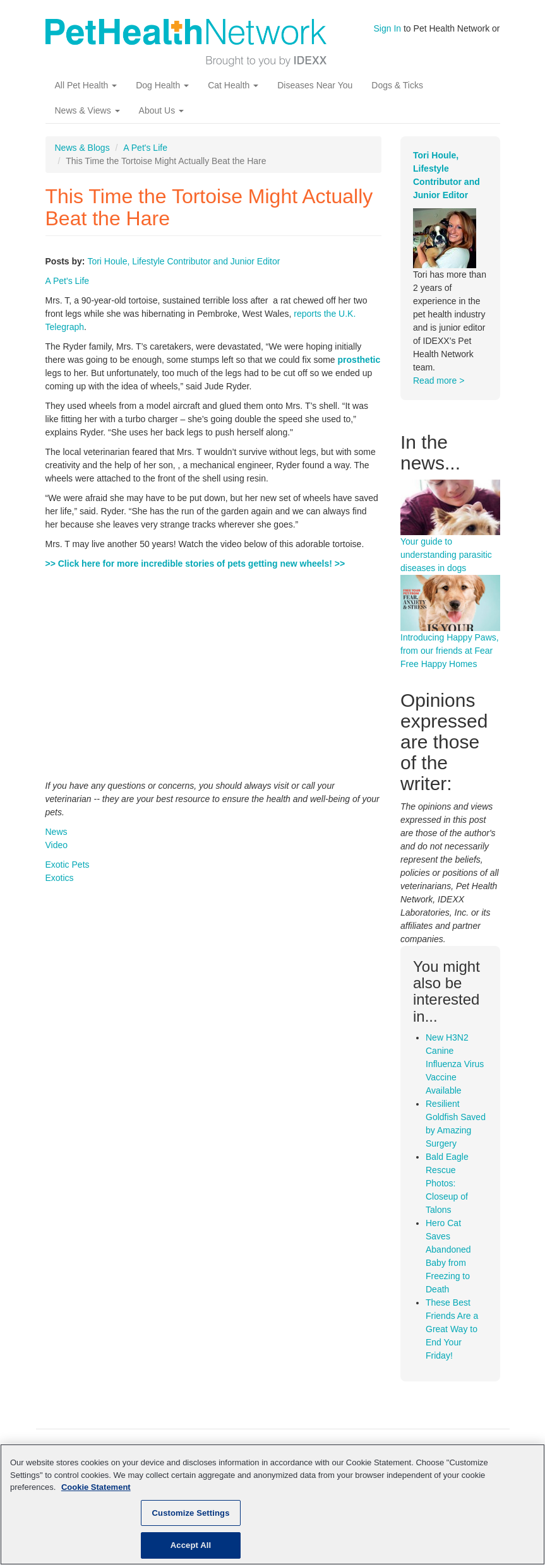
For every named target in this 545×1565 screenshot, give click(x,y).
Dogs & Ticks (397, 85)
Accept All (191, 1545)
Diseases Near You (314, 85)
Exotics (59, 878)
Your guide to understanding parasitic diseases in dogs (446, 554)
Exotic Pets (67, 864)
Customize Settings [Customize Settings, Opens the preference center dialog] (191, 1513)
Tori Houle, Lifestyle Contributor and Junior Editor (183, 261)
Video (56, 845)
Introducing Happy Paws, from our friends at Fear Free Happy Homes (449, 650)
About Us (161, 110)
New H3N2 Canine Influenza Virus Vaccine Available (455, 1064)
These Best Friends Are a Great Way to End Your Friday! (452, 1329)
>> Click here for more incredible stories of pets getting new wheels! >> (195, 563)
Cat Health (233, 85)
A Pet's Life (145, 148)
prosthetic (359, 360)
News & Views (87, 110)
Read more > (438, 380)
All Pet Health (86, 85)
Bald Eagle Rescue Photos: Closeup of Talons (447, 1183)
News (56, 832)
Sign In (388, 28)
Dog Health (162, 85)
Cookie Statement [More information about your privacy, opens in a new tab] (96, 1487)
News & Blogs (82, 148)
